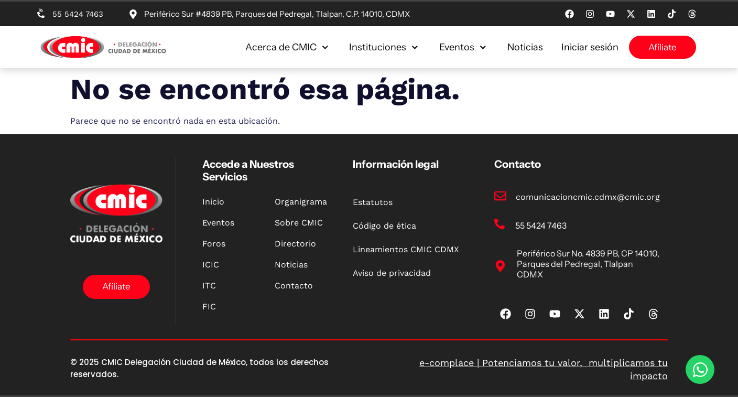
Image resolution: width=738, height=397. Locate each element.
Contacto (294, 286)
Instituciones (383, 47)
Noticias (525, 47)
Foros (213, 244)
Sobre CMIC (299, 223)
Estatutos (373, 202)
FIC (209, 307)
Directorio (295, 244)
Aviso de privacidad (392, 273)
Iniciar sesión (589, 47)
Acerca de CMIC (287, 47)
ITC (209, 286)
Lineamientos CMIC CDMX (406, 249)
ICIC (210, 265)
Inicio (213, 202)
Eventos (462, 47)
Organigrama (301, 202)
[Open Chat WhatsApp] (700, 369)
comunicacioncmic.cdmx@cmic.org (588, 197)
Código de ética (384, 226)
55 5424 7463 (77, 14)
